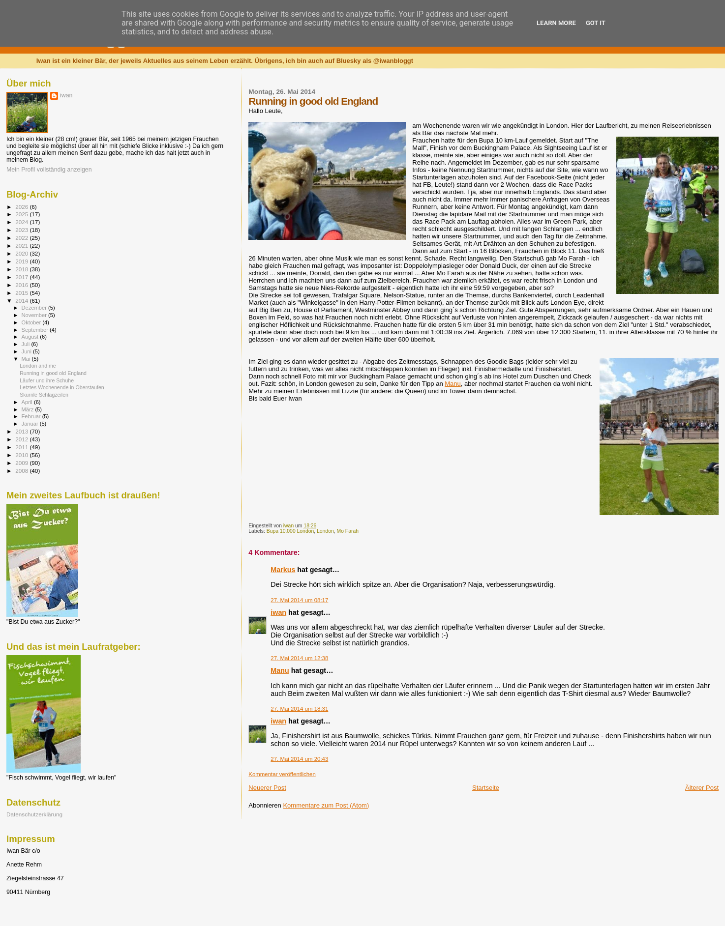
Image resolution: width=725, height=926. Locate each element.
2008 (22, 470)
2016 (22, 285)
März (28, 409)
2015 (22, 292)
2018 (22, 269)
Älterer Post (702, 787)
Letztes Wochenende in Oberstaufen (62, 387)
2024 (22, 222)
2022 (22, 237)
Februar (32, 416)
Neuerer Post (267, 787)
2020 (22, 253)
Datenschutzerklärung (34, 814)
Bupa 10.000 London (290, 531)
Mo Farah (347, 531)
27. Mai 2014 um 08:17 (299, 600)
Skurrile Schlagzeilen (44, 395)
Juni (27, 351)
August (31, 337)
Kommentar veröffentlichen (281, 774)
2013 (22, 431)
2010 (22, 455)
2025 (22, 214)
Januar (31, 424)
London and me (38, 366)
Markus (283, 570)
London (325, 531)
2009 (22, 463)
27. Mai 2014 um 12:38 (299, 658)
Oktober (32, 322)
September (36, 330)
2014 (22, 300)
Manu (453, 383)
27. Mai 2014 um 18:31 (299, 709)
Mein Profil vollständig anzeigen (49, 169)
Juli (26, 344)
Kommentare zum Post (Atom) (326, 805)
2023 (22, 230)
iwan (278, 612)
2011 (22, 447)
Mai (27, 359)
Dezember (35, 308)
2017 (22, 277)
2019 (22, 261)
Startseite (485, 787)
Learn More (556, 23)
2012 (22, 439)
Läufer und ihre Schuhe (47, 380)
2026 (22, 206)
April (28, 402)
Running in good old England (53, 373)
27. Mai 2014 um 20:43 (299, 759)
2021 (22, 245)
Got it (595, 23)
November (35, 315)
